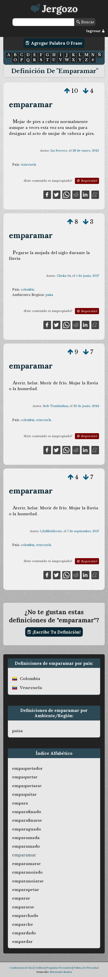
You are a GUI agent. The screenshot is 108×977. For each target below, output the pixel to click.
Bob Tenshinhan (55, 406)
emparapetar (25, 889)
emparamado (26, 846)
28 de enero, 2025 (86, 150)
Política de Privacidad (86, 967)
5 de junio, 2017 (87, 275)
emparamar (31, 104)
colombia (27, 289)
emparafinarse (27, 820)
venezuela (28, 165)
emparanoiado (27, 872)
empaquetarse (27, 785)
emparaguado (26, 829)
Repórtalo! (86, 180)
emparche (22, 924)
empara (20, 803)
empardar (22, 941)
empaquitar (24, 794)
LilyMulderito (51, 531)
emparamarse (26, 863)
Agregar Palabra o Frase (54, 43)
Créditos (39, 967)
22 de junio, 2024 (86, 406)
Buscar (85, 22)
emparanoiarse (28, 881)
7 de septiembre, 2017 (83, 531)
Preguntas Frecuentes (59, 967)
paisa (49, 295)
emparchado (25, 915)
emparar (21, 898)
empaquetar (24, 777)
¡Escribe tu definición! (54, 632)
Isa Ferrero (59, 150)
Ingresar (95, 31)
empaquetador (27, 768)
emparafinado (26, 811)
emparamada (26, 837)
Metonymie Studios (61, 971)
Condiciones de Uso (20, 967)
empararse (23, 907)
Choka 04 (64, 275)
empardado (24, 933)
